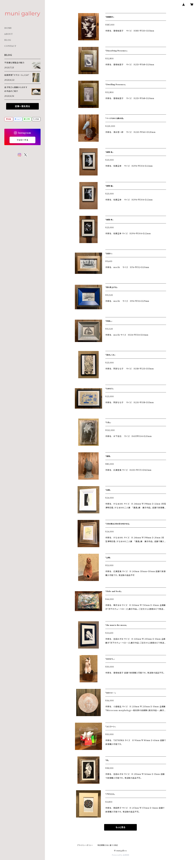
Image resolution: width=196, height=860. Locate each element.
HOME (8, 28)
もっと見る (120, 827)
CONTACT (10, 46)
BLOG (7, 40)
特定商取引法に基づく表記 (107, 845)
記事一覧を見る (22, 106)
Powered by (120, 855)
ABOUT (8, 34)
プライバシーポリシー (85, 845)
